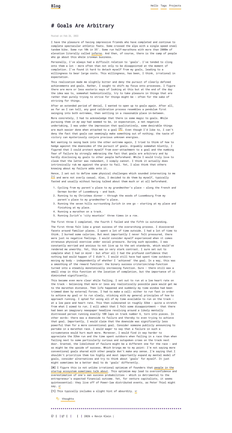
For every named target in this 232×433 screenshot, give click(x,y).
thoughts (68, 398)
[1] (53, 176)
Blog (55, 5)
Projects (175, 5)
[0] (120, 128)
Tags (164, 5)
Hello (154, 5)
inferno (96, 53)
